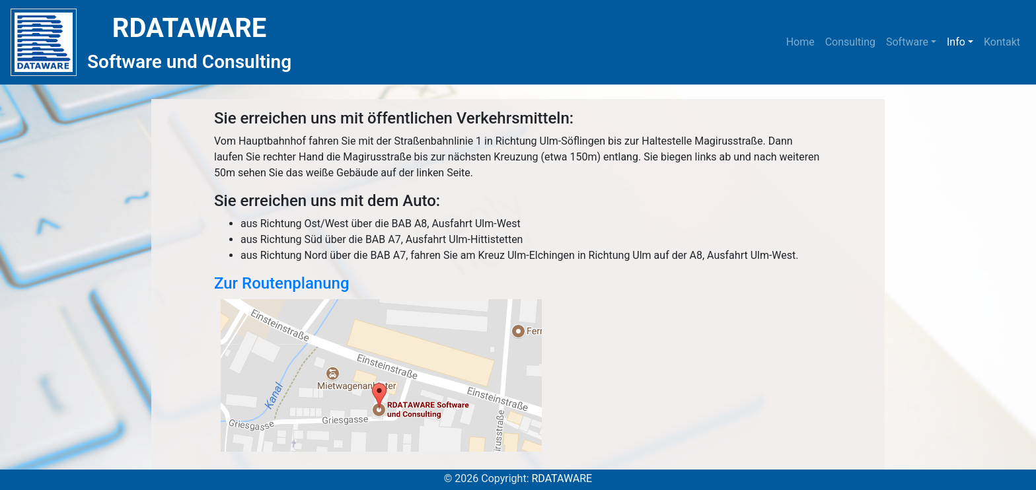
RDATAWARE (561, 478)
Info (956, 42)
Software (907, 42)
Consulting (850, 42)
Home (803, 41)
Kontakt (1002, 42)
